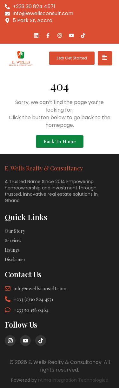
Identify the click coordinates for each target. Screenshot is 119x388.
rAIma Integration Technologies (73, 380)
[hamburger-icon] (105, 58)
